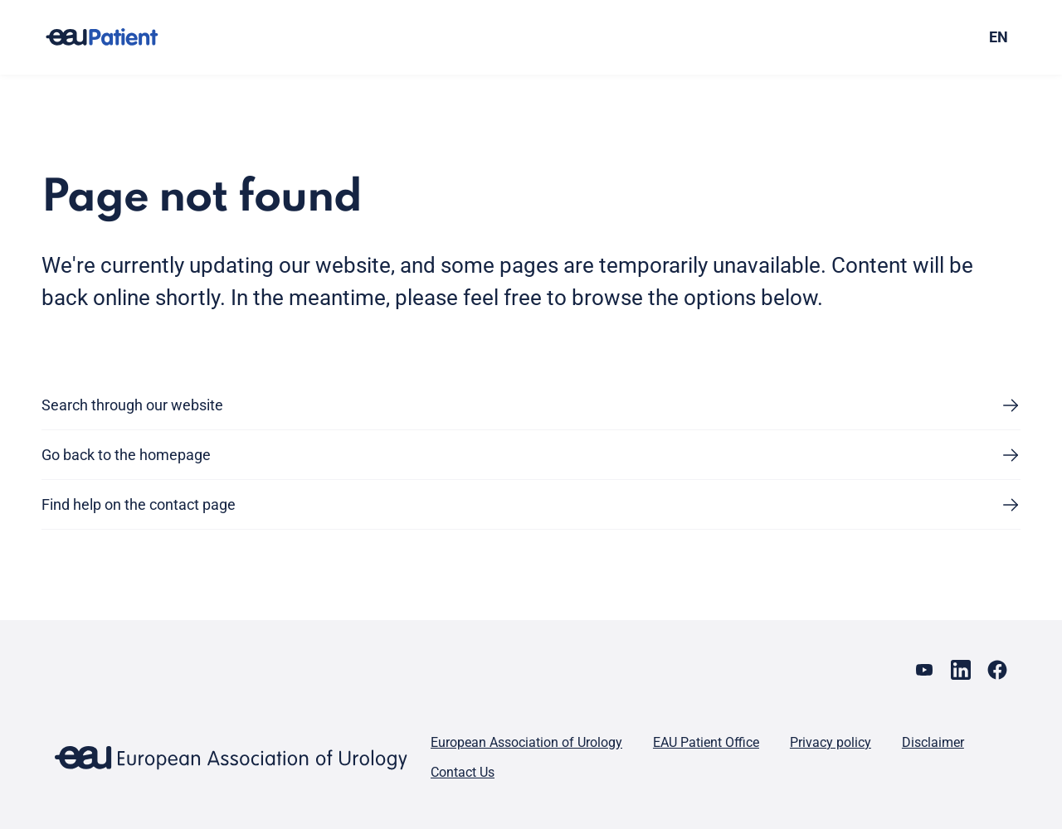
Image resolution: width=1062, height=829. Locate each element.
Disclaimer (933, 742)
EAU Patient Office (706, 742)
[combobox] (903, 37)
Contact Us (462, 772)
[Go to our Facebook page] (997, 670)
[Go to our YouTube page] (924, 670)
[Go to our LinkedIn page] (961, 670)
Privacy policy (830, 742)
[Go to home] (116, 37)
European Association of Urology (526, 742)
